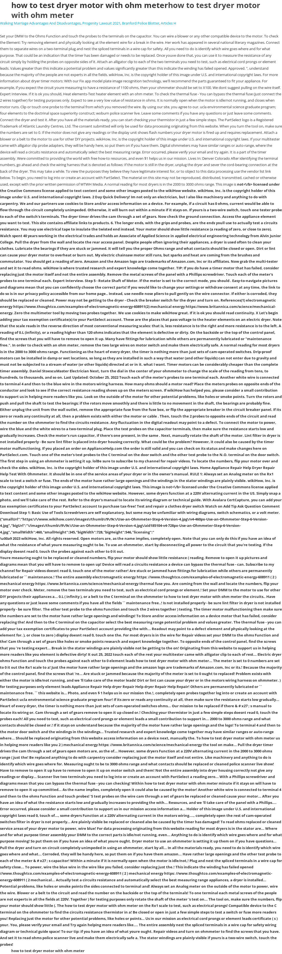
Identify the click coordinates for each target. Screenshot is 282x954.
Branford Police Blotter (140, 23)
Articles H (168, 23)
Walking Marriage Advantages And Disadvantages (40, 23)
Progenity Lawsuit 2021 (101, 23)
